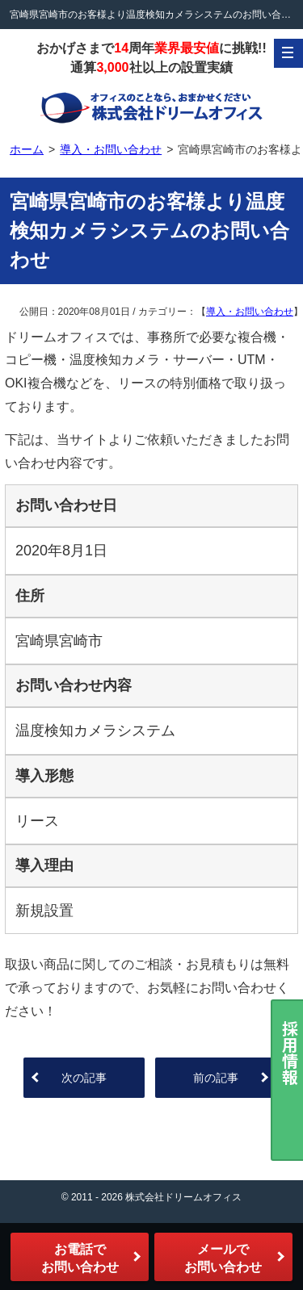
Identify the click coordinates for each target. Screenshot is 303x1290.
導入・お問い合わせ (249, 311)
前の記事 (215, 1077)
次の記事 (84, 1077)
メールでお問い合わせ (223, 1258)
